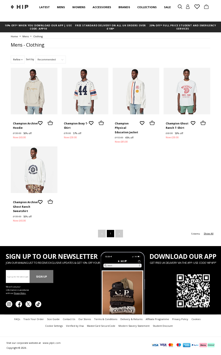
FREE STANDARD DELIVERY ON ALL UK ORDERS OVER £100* (110, 27)
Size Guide (53, 319)
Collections (147, 7)
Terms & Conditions (105, 319)
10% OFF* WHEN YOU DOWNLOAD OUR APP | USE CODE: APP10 (38, 27)
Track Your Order (33, 319)
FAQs (17, 319)
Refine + (18, 59)
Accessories (102, 7)
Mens (61, 7)
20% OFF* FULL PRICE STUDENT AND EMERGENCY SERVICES (182, 27)
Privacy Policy (180, 319)
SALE (167, 7)
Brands (124, 7)
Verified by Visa (75, 325)
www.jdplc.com (51, 342)
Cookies (195, 319)
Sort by (30, 59)
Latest (44, 7)
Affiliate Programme (157, 319)
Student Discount (163, 325)
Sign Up (41, 276)
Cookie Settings (54, 325)
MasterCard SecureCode (101, 325)
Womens (78, 7)
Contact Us (69, 319)
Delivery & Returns (131, 319)
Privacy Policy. (20, 293)
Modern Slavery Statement (134, 325)
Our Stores (84, 319)
